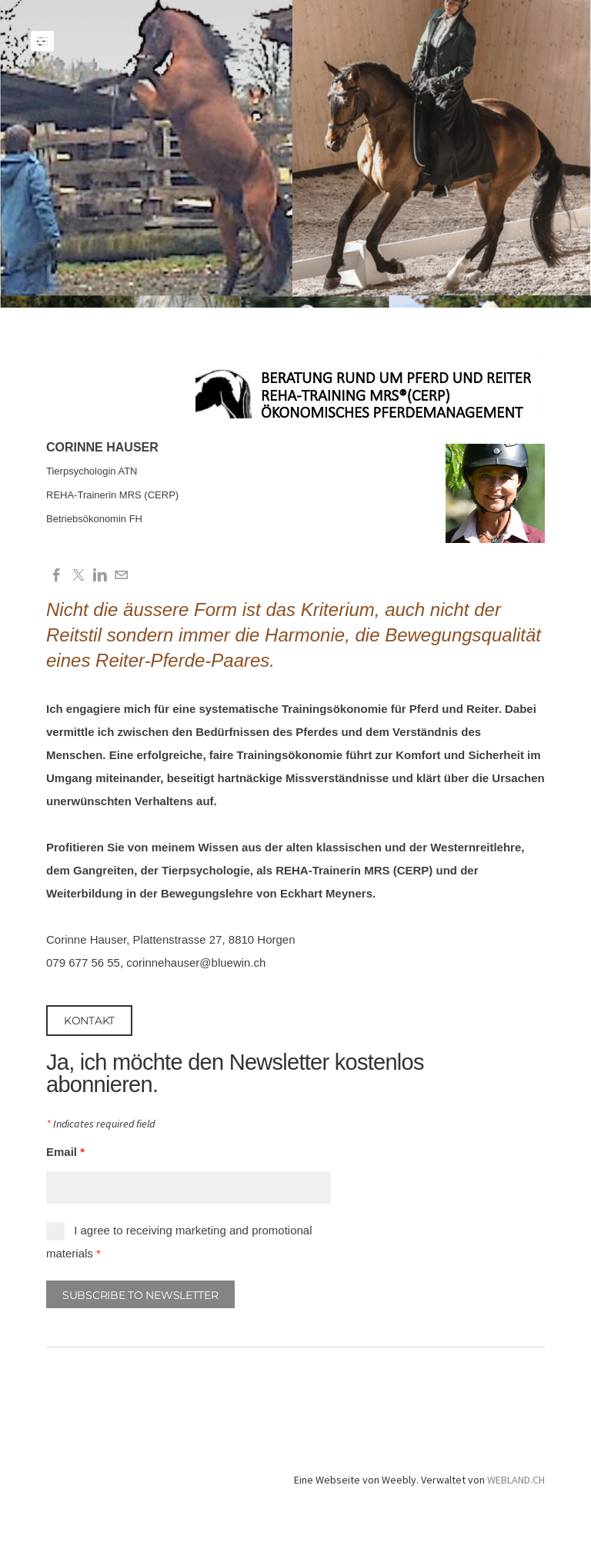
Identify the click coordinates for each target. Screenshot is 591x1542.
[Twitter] (78, 575)
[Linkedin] (100, 575)
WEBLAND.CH (516, 1480)
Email (65, 1151)
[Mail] (122, 575)
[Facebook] (57, 575)
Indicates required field (100, 1124)
